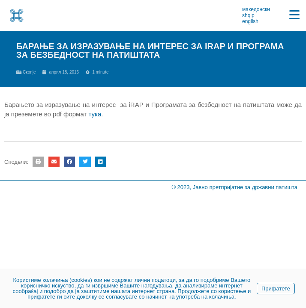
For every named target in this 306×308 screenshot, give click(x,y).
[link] (16, 15)
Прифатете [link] (275, 288)
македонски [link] (256, 9)
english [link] (250, 21)
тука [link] (94, 114)
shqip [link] (248, 15)
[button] (38, 162)
